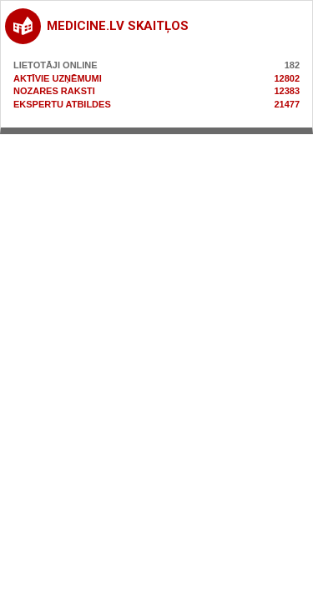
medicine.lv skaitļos (118, 25)
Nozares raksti (54, 91)
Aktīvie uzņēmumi (57, 78)
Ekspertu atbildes (62, 104)
